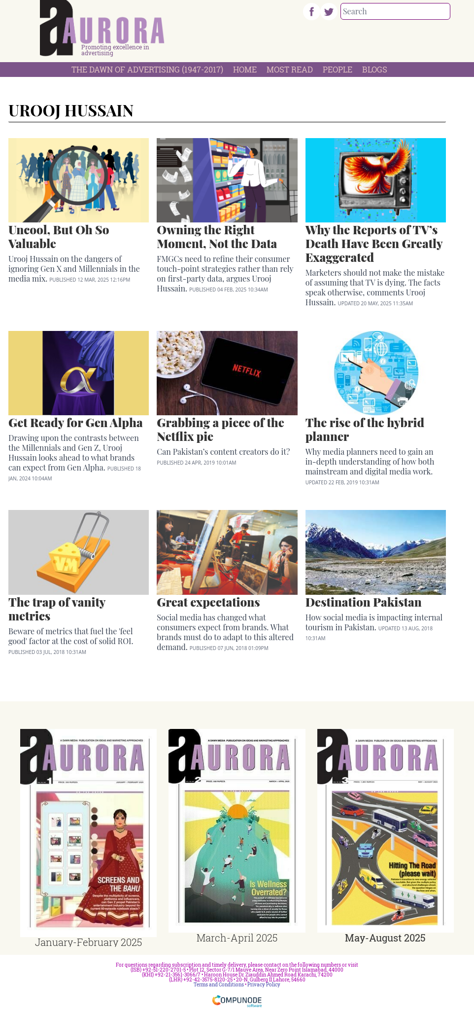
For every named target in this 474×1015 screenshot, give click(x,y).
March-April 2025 (237, 937)
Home (245, 69)
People (337, 69)
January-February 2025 (88, 942)
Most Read (290, 69)
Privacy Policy (263, 984)
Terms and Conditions (219, 984)
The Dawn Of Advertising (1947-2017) (147, 69)
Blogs (374, 69)
